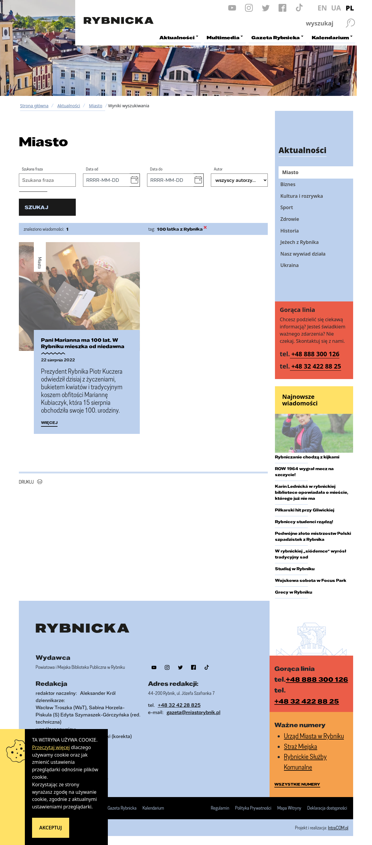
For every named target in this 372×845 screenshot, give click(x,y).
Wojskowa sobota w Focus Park (310, 580)
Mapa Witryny (289, 808)
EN (322, 8)
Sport (286, 207)
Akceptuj (50, 827)
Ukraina (289, 265)
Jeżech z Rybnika (299, 242)
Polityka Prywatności (253, 808)
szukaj (36, 207)
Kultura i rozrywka (301, 196)
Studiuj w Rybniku (294, 568)
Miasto (95, 105)
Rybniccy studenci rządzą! (304, 521)
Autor (218, 168)
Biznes (287, 184)
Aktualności (68, 105)
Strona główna (34, 105)
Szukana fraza (32, 168)
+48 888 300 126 (315, 354)
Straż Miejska (300, 746)
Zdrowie (289, 219)
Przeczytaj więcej (51, 747)
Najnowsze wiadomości (300, 400)
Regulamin (220, 808)
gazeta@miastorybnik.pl (193, 712)
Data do (156, 168)
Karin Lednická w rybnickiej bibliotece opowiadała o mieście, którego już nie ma (311, 492)
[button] (134, 180)
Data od (92, 168)
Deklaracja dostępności (327, 808)
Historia (289, 230)
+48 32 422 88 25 (316, 366)
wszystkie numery (297, 784)
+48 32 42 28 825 (179, 705)
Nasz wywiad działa (303, 254)
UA (336, 8)
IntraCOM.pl (338, 828)
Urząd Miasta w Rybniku (314, 736)
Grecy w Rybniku (293, 592)
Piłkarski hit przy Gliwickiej (304, 510)
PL (350, 8)
